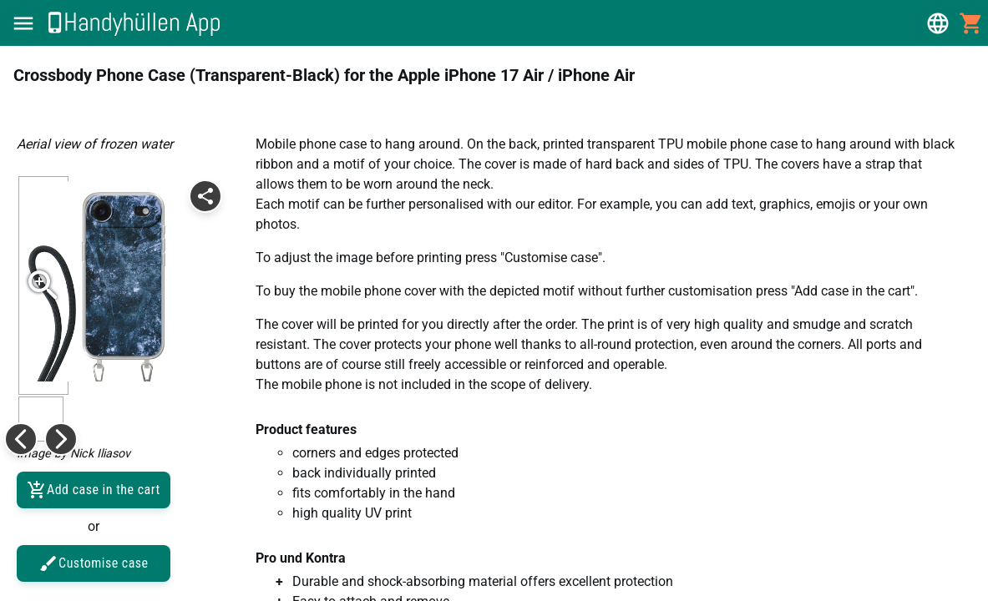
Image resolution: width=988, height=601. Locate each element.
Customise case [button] (93, 563)
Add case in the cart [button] (93, 490)
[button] (23, 23)
